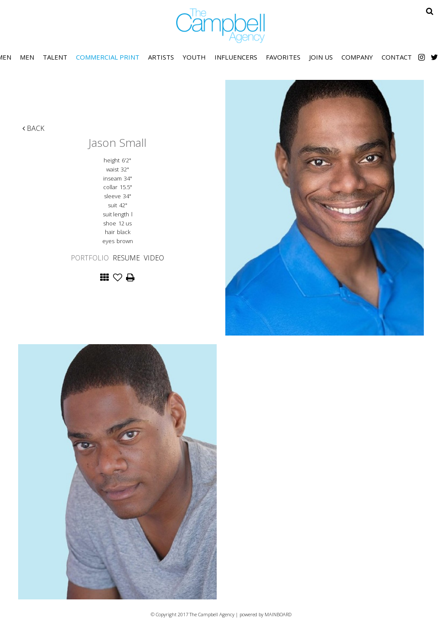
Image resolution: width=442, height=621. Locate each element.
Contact (397, 57)
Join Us (321, 57)
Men (27, 57)
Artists (161, 57)
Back (33, 128)
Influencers (236, 57)
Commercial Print (107, 57)
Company (357, 57)
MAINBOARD (278, 614)
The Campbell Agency (221, 25)
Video (154, 258)
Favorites (283, 57)
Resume (126, 258)
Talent (55, 57)
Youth (194, 57)
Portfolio (90, 258)
